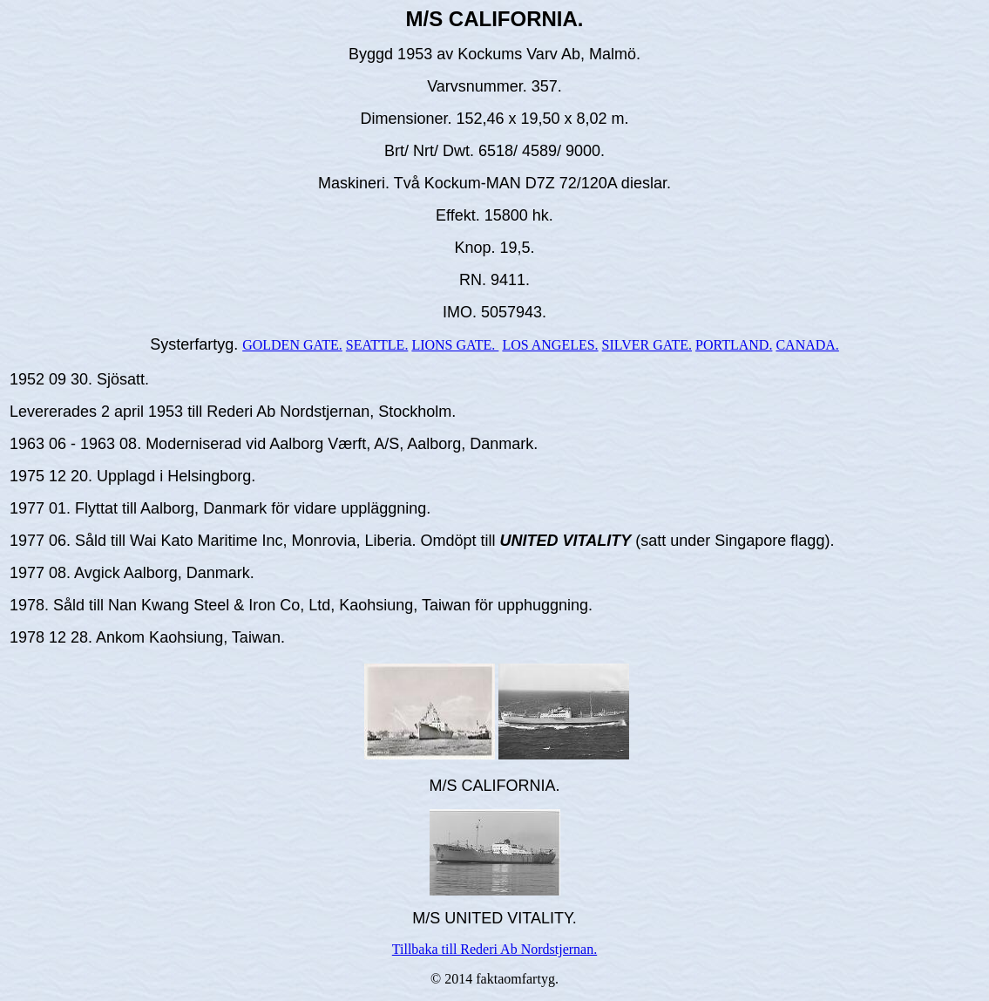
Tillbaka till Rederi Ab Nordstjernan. (494, 949)
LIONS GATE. (454, 344)
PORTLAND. (733, 344)
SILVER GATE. (647, 344)
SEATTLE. (377, 344)
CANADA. (807, 344)
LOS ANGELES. (550, 344)
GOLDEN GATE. (292, 344)
